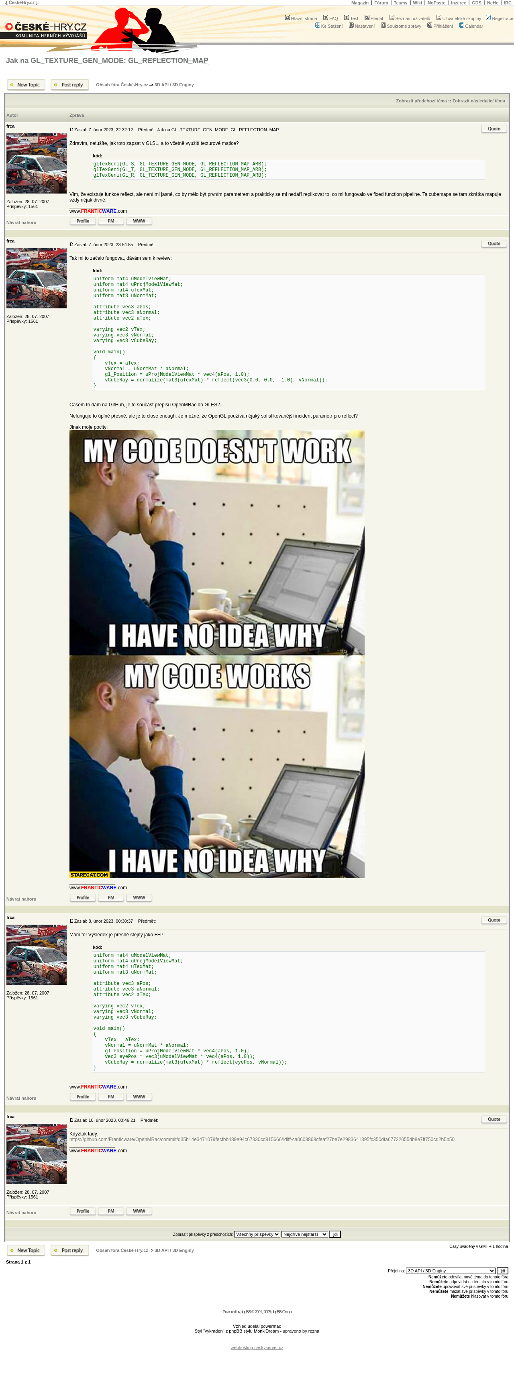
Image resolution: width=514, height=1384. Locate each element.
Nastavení (362, 26)
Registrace (499, 18)
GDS (476, 2)
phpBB (246, 1312)
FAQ (330, 18)
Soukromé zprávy (401, 26)
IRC (508, 2)
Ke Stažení (329, 26)
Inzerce (458, 2)
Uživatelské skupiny (458, 18)
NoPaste (436, 2)
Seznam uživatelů (410, 18)
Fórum (381, 2)
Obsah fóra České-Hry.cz (122, 84)
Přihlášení (440, 26)
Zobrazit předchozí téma (421, 100)
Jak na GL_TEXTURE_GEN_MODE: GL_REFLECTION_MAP (107, 61)
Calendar (471, 26)
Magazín (360, 2)
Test (351, 18)
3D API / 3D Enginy (174, 84)
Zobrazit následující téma (478, 100)
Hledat (374, 18)
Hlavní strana (301, 18)
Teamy (401, 2)
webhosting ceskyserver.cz (257, 1347)
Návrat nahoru (21, 222)
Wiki (417, 2)
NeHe (492, 2)
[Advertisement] (257, 1341)
